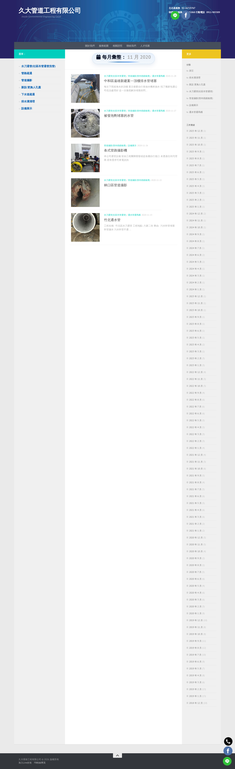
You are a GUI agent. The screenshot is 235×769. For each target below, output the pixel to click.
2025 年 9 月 (195, 151)
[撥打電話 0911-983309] (228, 739)
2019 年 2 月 (195, 689)
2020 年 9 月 (195, 558)
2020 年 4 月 (195, 592)
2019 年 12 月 (196, 620)
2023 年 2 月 (195, 358)
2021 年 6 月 (195, 496)
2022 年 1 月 (195, 448)
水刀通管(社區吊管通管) (115, 76)
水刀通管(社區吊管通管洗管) (38, 66)
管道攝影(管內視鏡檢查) (139, 76)
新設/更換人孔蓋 (31, 87)
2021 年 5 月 (195, 503)
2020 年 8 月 (195, 565)
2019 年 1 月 (195, 696)
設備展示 (132, 148)
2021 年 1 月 (195, 530)
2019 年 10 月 (196, 634)
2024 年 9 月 (195, 234)
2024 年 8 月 (195, 241)
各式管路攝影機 (115, 153)
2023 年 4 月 (195, 344)
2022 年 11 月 (196, 379)
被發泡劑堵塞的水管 (119, 117)
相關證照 (117, 45)
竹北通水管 (112, 225)
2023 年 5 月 (195, 337)
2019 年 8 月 (195, 647)
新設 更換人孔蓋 (197, 84)
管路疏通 (26, 73)
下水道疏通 (28, 94)
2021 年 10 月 (196, 468)
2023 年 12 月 (196, 296)
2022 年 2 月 (195, 441)
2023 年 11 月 (196, 303)
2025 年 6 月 (195, 172)
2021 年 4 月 (195, 510)
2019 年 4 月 (195, 675)
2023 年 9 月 (195, 317)
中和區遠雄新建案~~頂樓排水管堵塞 (130, 81)
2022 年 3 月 (195, 434)
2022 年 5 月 (195, 420)
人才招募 (145, 45)
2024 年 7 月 (195, 248)
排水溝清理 (28, 101)
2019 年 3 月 (195, 682)
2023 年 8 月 (195, 323)
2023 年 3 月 (195, 351)
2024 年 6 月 (195, 255)
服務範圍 (104, 45)
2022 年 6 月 (195, 413)
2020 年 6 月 (195, 578)
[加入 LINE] (227, 761)
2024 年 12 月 (196, 213)
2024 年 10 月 (196, 227)
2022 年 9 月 (195, 392)
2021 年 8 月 (195, 482)
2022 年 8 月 (195, 399)
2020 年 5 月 (195, 585)
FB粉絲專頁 (40, 762)
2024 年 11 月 (196, 220)
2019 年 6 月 (195, 661)
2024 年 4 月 (195, 268)
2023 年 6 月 (195, 330)
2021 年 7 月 (195, 489)
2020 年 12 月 (196, 537)
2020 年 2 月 (195, 606)
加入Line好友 (25, 762)
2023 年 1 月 (195, 365)
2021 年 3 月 (195, 516)
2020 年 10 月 (196, 551)
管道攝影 (26, 80)
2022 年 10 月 (196, 385)
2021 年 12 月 (196, 454)
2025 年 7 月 (195, 165)
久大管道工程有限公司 (50, 10)
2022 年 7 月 (195, 406)
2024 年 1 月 (195, 289)
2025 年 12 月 (196, 130)
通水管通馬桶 (158, 76)
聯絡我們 (131, 45)
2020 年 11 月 (196, 544)
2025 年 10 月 (196, 144)
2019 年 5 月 (195, 668)
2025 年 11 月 (196, 137)
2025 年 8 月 (195, 158)
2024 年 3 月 (195, 275)
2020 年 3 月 (195, 599)
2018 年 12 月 (196, 703)
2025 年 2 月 (195, 199)
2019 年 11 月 (196, 627)
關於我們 (90, 45)
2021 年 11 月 (196, 461)
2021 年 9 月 (195, 475)
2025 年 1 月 (195, 206)
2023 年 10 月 (196, 310)
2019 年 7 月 (195, 654)
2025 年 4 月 (195, 186)
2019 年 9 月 (195, 641)
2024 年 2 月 (195, 282)
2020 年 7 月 (195, 572)
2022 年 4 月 (195, 427)
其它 (191, 70)
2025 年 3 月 (195, 193)
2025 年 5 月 (195, 179)
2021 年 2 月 (195, 523)
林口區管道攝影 (115, 189)
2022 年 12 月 (196, 372)
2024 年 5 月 (195, 261)
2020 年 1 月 (195, 613)
